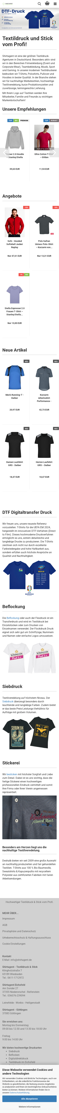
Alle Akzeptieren (29, 1099)
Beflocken (14, 1054)
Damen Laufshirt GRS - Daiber (14, 463)
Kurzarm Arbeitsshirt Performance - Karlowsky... (44, 398)
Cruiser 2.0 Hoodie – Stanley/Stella (14, 156)
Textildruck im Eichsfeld (22, 1062)
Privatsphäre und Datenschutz (19, 931)
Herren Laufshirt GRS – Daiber (44, 463)
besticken (12, 774)
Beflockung (13, 618)
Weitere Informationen (29, 1106)
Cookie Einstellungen (13, 943)
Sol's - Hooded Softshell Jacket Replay (14, 244)
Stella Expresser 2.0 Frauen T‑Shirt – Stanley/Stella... (15, 311)
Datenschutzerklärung (19, 1092)
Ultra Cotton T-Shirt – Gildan (44, 156)
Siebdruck (7, 701)
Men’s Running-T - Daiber (15, 396)
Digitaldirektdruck (18, 1058)
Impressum (8, 918)
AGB (4, 925)
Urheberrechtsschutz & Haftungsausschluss (26, 937)
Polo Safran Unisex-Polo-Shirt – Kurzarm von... (44, 244)
